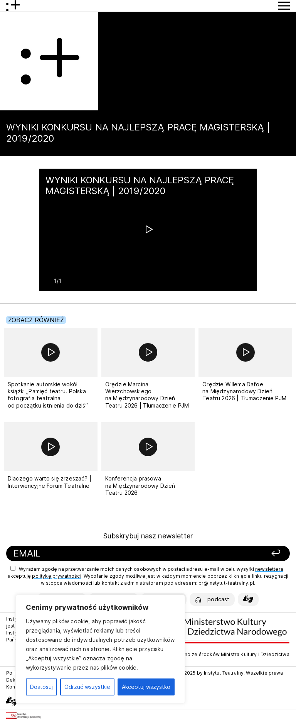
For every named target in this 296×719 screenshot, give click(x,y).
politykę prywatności (56, 576)
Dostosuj (41, 686)
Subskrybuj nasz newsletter (148, 536)
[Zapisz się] (234, 554)
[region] (100, 649)
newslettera (269, 569)
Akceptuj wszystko (146, 686)
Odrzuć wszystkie (87, 686)
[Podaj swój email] (99, 554)
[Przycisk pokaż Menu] (284, 6)
